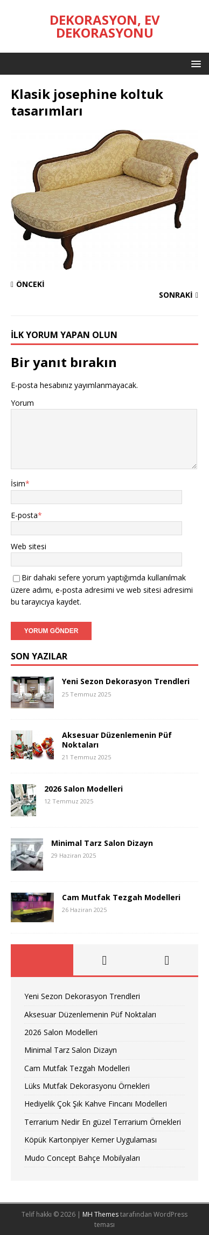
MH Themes (100, 1214)
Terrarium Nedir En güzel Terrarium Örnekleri (102, 1122)
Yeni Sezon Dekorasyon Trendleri (126, 681)
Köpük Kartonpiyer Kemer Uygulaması (90, 1140)
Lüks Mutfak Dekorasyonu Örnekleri (87, 1086)
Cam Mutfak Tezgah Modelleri (121, 897)
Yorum (22, 403)
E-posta (24, 515)
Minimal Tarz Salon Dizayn (102, 843)
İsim (18, 483)
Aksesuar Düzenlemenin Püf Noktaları (117, 740)
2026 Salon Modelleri (83, 789)
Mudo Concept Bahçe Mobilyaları (82, 1158)
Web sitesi (28, 546)
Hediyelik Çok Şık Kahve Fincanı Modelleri (95, 1103)
